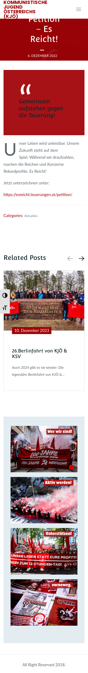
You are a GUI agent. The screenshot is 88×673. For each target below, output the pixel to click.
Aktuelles (31, 216)
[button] (80, 258)
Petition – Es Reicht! (44, 29)
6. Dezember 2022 (42, 55)
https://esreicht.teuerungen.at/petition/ (38, 194)
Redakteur (44, 63)
